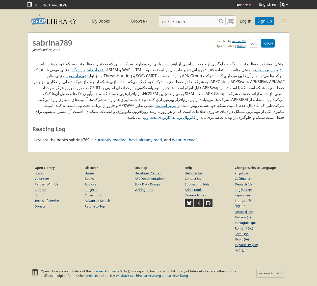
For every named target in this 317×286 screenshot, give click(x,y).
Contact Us (193, 178)
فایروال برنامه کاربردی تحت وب (169, 117)
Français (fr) (243, 200)
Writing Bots (144, 189)
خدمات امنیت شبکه (88, 70)
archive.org (152, 275)
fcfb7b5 (276, 273)
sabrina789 (239, 41)
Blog (38, 195)
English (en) (243, 189)
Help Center (194, 173)
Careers (40, 189)
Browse (134, 21)
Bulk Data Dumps (148, 184)
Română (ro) (244, 228)
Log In (245, 21)
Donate (243, 4)
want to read (184, 140)
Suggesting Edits (197, 184)
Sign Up (265, 21)
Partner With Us (46, 184)
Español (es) (244, 195)
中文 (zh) (241, 250)
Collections (93, 195)
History (241, 46)
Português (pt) (245, 222)
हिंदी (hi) (240, 206)
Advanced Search (97, 200)
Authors (91, 184)
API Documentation (149, 178)
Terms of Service (47, 200)
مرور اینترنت (165, 105)
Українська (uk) (246, 245)
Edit (253, 43)
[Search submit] (221, 21)
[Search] (194, 21)
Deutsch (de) (244, 184)
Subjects (91, 189)
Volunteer (42, 178)
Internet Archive (104, 271)
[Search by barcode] (230, 21)
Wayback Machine (129, 275)
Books (89, 178)
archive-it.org (178, 275)
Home (89, 173)
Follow (268, 43)
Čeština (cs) (243, 178)
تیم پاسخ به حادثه (266, 70)
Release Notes (195, 195)
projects (92, 275)
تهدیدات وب (75, 75)
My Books (101, 21)
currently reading (111, 140)
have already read (145, 140)
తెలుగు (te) (242, 239)
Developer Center (148, 173)
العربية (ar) (242, 173)
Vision (39, 173)
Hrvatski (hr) (244, 211)
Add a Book (193, 189)
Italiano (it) (243, 217)
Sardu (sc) (242, 234)
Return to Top (95, 206)
